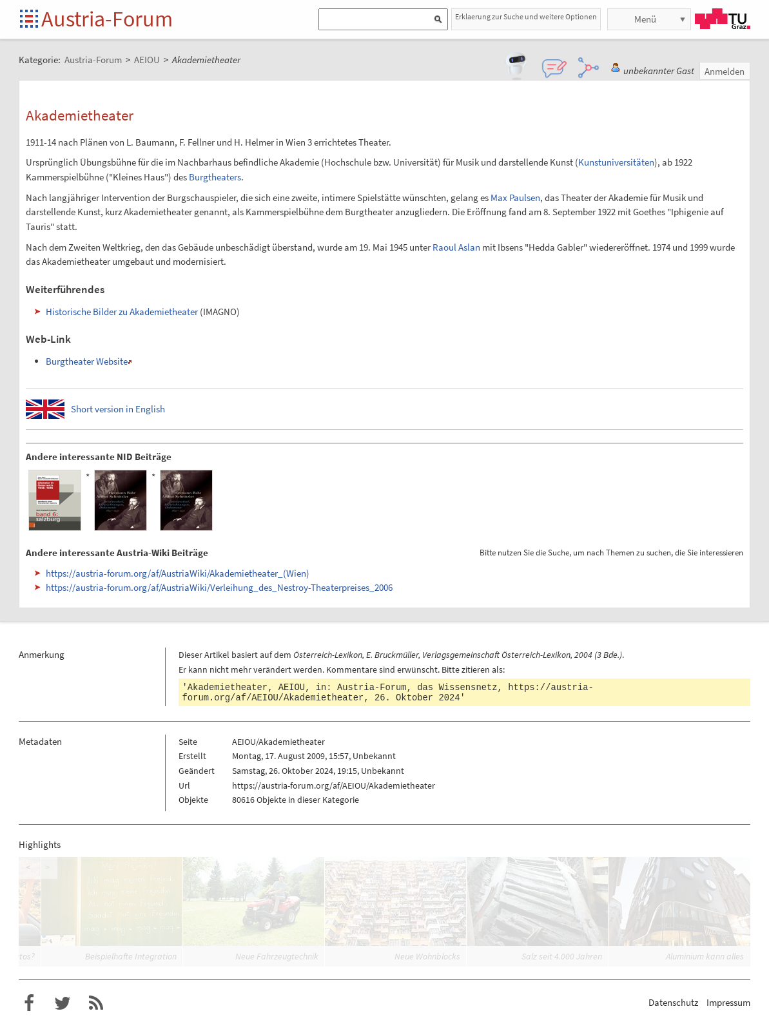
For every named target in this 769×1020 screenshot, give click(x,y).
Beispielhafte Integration (131, 956)
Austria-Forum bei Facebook (29, 1003)
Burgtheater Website (87, 361)
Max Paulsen (515, 197)
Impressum (728, 1002)
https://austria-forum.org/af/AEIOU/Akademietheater (333, 785)
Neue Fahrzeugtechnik (276, 956)
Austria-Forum (107, 18)
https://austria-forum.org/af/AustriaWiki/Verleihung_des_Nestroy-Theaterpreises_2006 (219, 587)
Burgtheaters (215, 177)
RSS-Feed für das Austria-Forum (96, 1003)
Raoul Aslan (456, 247)
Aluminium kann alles (705, 956)
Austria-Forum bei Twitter (62, 1003)
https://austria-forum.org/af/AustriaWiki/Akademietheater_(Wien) (177, 573)
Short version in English (118, 409)
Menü (645, 19)
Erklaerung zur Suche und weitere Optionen (526, 16)
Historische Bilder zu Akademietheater (122, 311)
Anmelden (725, 71)
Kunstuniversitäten (616, 162)
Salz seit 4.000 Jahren (561, 956)
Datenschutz (673, 1002)
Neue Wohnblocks (427, 956)
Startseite (30, 19)
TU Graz (722, 18)
